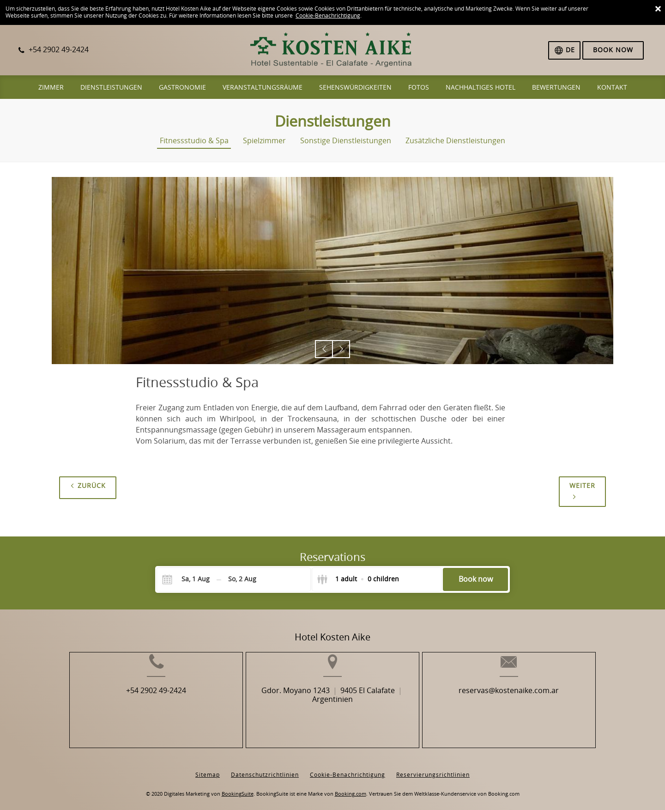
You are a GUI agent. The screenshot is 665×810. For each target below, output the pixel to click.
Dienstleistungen (333, 121)
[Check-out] (242, 579)
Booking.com (350, 787)
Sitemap (207, 768)
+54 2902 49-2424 (133, 704)
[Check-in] (188, 579)
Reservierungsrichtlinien (433, 768)
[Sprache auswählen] (564, 50)
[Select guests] (358, 579)
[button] (324, 349)
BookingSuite (238, 787)
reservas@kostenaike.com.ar (532, 704)
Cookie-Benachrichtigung (328, 15)
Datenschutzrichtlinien (265, 768)
